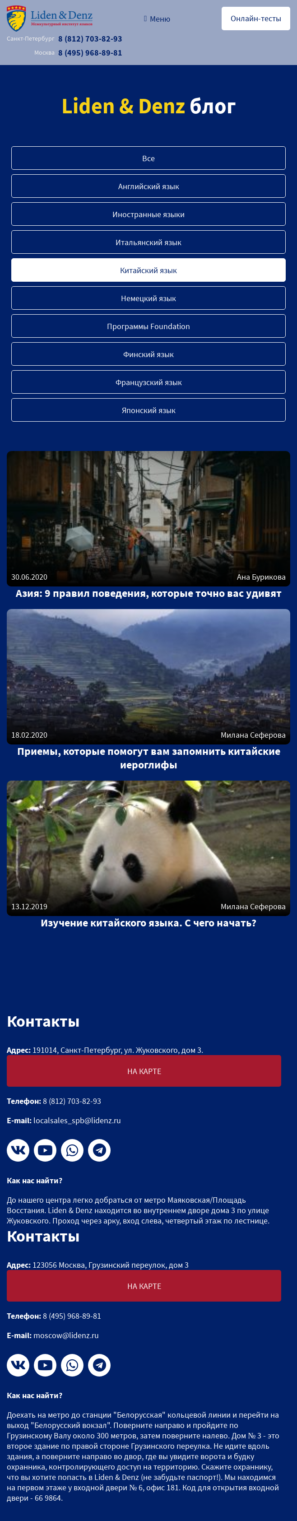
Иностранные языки (148, 214)
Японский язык (149, 410)
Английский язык (148, 186)
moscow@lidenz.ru (66, 1335)
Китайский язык (148, 270)
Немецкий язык (148, 298)
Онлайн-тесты (256, 18)
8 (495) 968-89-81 (78, 52)
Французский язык (149, 382)
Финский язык (148, 354)
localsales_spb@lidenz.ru (77, 1120)
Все (148, 158)
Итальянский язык (148, 242)
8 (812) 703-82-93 (64, 38)
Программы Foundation (148, 326)
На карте (144, 1071)
